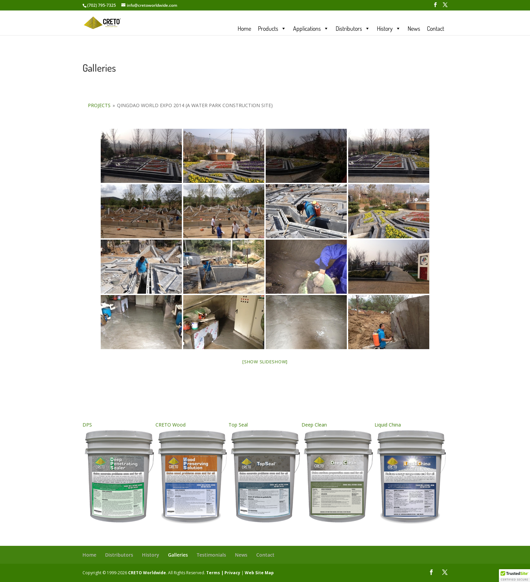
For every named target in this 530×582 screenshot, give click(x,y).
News (414, 28)
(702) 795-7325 (101, 5)
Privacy (232, 573)
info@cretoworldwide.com (152, 5)
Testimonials (211, 555)
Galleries (178, 555)
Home (244, 28)
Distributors (353, 28)
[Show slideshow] (265, 362)
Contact (435, 28)
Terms (213, 573)
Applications (311, 28)
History (389, 28)
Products (272, 28)
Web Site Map (259, 573)
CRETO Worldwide (147, 573)
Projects (99, 105)
